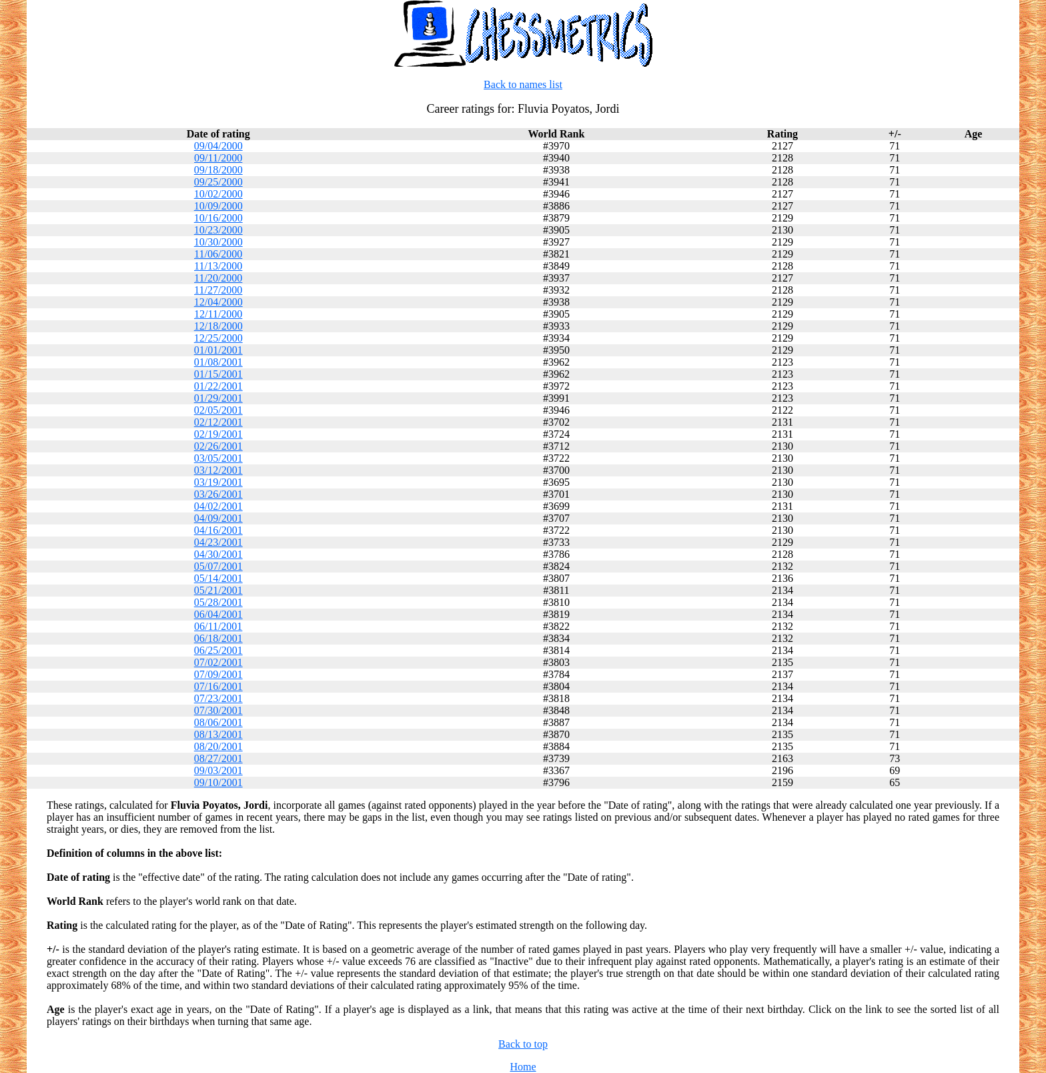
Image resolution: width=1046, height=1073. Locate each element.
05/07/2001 (218, 566)
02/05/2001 (218, 410)
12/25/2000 (218, 338)
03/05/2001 (218, 458)
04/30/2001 (218, 554)
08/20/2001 (218, 746)
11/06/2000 (218, 254)
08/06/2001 (218, 722)
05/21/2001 (218, 590)
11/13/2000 (218, 266)
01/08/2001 (218, 362)
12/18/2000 (218, 326)
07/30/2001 (218, 710)
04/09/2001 (218, 518)
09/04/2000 (218, 145)
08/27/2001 (218, 758)
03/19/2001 (218, 482)
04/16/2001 (218, 530)
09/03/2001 (218, 770)
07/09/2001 (218, 674)
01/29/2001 (218, 398)
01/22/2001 (218, 386)
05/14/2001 (218, 578)
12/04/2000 (218, 302)
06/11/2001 (218, 626)
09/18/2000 (218, 169)
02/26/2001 (218, 446)
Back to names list (523, 84)
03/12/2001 (218, 470)
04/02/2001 (218, 506)
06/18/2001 (218, 638)
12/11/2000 (218, 314)
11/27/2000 (218, 290)
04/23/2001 (218, 542)
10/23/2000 (218, 230)
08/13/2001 (218, 734)
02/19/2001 (218, 434)
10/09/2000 (218, 206)
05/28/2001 (218, 602)
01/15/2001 (218, 374)
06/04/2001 (218, 614)
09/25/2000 (218, 182)
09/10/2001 (218, 782)
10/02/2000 (218, 194)
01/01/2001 (218, 350)
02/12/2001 (218, 422)
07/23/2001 (218, 698)
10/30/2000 (218, 242)
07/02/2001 (218, 662)
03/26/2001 (218, 494)
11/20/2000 (218, 278)
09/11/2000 (218, 157)
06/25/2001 (218, 650)
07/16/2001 (218, 686)
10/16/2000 (218, 218)
